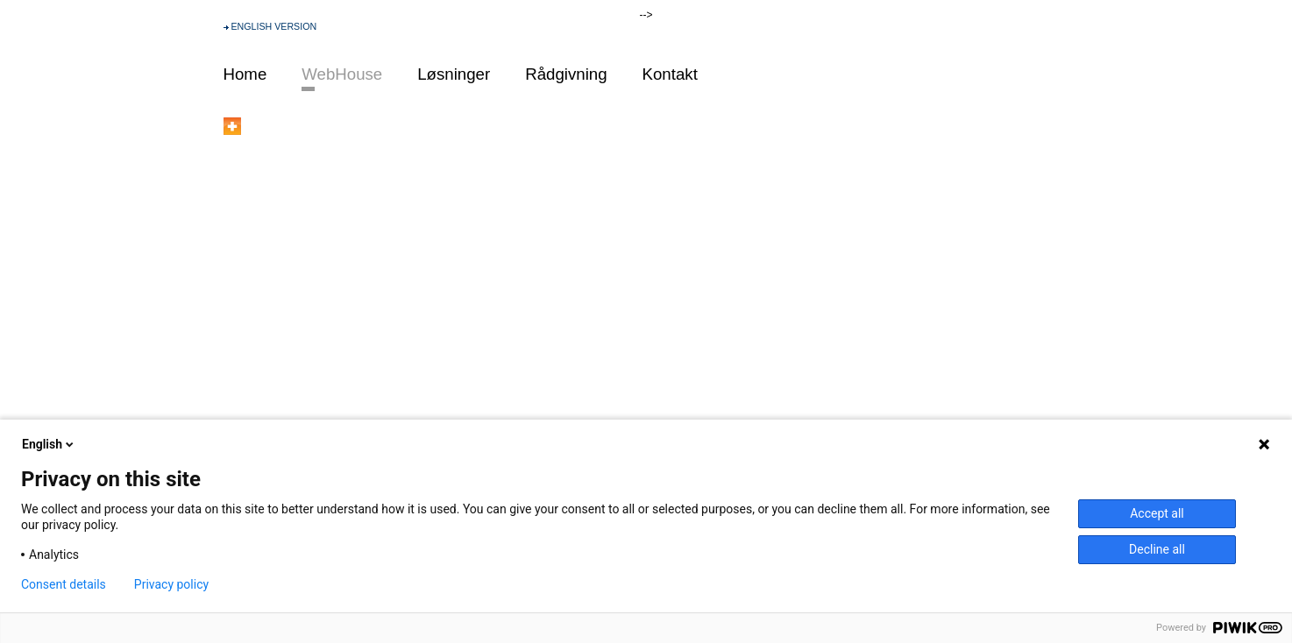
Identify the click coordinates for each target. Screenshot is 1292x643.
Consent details (63, 584)
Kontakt (670, 74)
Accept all (1157, 513)
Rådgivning (566, 74)
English (49, 444)
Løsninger (453, 74)
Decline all (1157, 549)
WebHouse (342, 74)
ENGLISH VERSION (273, 26)
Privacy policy (171, 584)
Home (245, 74)
